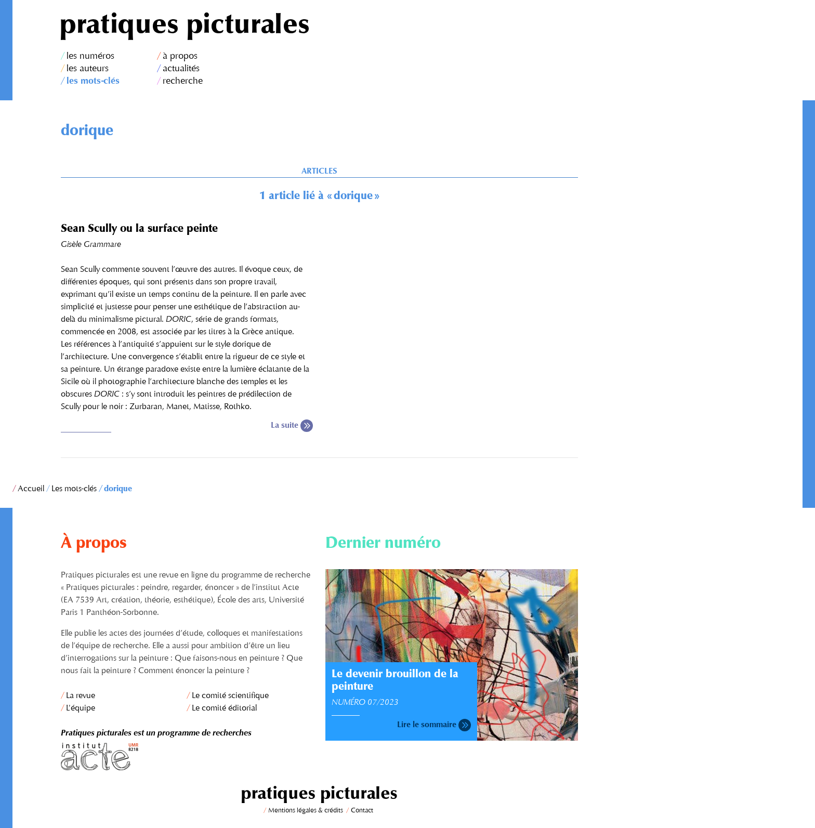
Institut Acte (187, 756)
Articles (319, 171)
